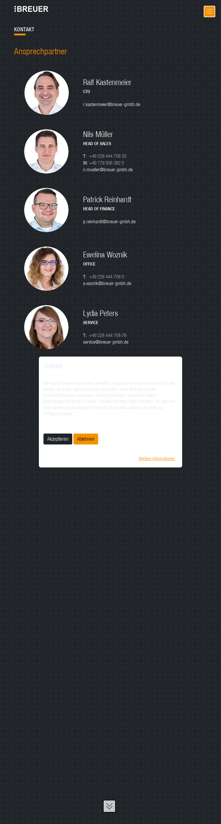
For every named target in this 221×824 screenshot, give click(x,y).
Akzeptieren (57, 439)
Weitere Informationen (157, 458)
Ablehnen (85, 439)
